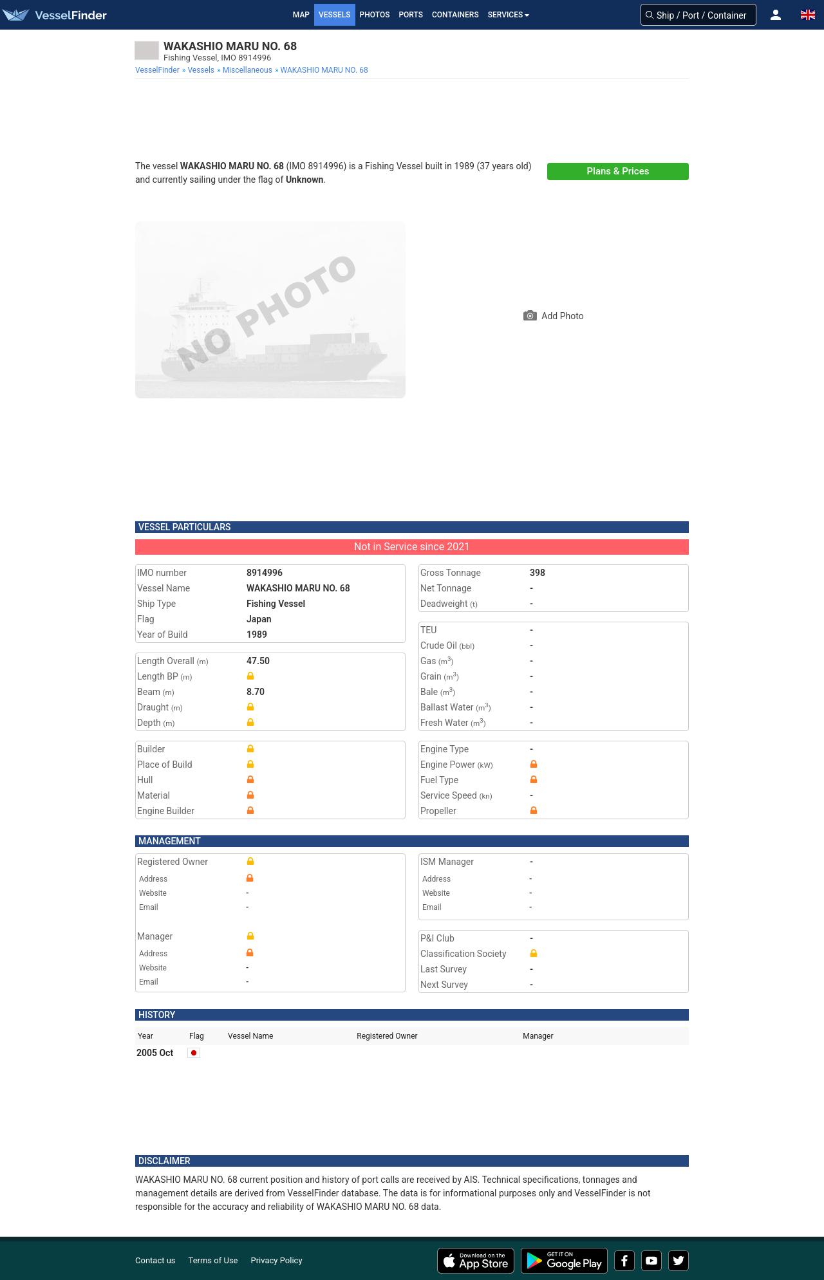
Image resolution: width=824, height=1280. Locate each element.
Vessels (335, 14)
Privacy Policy (277, 1260)
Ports (410, 14)
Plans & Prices (618, 171)
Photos (375, 14)
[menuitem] (158, 70)
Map (301, 14)
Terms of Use (213, 1260)
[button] (776, 15)
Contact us (155, 1260)
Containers (455, 14)
